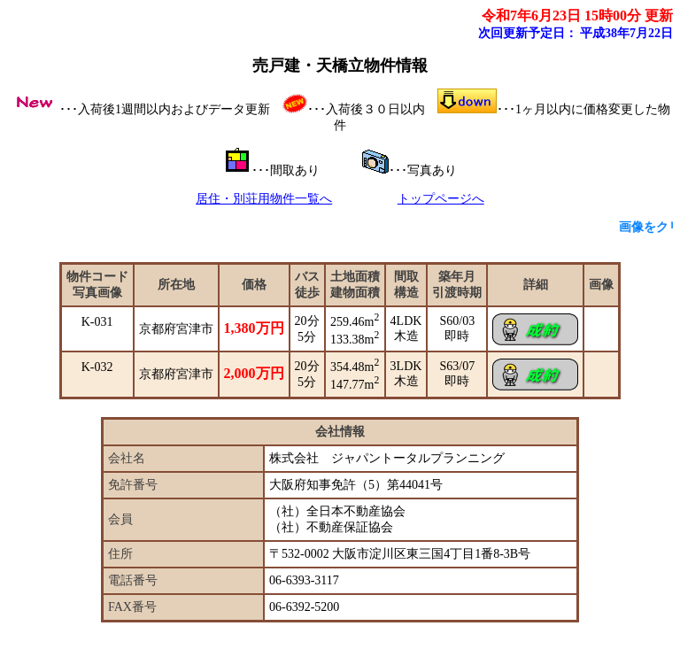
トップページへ (441, 198)
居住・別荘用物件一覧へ (264, 198)
